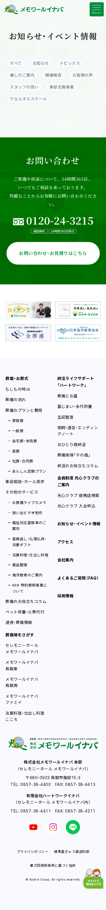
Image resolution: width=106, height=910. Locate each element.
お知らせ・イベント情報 (79, 523)
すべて (15, 63)
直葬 (16, 451)
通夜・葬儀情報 (18, 622)
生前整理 (65, 417)
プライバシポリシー (32, 852)
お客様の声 (82, 75)
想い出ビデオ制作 (27, 513)
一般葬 (17, 431)
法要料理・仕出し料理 (30, 555)
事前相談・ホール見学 (24, 481)
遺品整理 (19, 565)
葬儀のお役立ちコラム (25, 601)
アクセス (65, 541)
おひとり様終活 (71, 444)
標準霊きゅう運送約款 (71, 852)
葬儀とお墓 (67, 396)
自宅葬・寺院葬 (24, 441)
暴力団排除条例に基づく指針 (53, 865)
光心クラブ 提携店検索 (78, 495)
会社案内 (65, 559)
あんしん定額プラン (29, 471)
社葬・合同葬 (22, 461)
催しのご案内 (22, 75)
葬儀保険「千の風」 (74, 455)
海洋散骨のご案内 (27, 575)
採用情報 (65, 595)
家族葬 (17, 420)
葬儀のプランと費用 (23, 410)
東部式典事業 (61, 87)
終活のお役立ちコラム (77, 465)
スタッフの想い (24, 87)
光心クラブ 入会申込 (76, 505)
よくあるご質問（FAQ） (78, 578)
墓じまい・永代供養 (74, 406)
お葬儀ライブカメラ (29, 502)
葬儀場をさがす (19, 634)
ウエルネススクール (28, 98)
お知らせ (41, 63)
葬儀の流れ (15, 399)
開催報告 (53, 75)
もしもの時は (17, 389)
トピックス (70, 63)
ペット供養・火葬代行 (24, 611)
